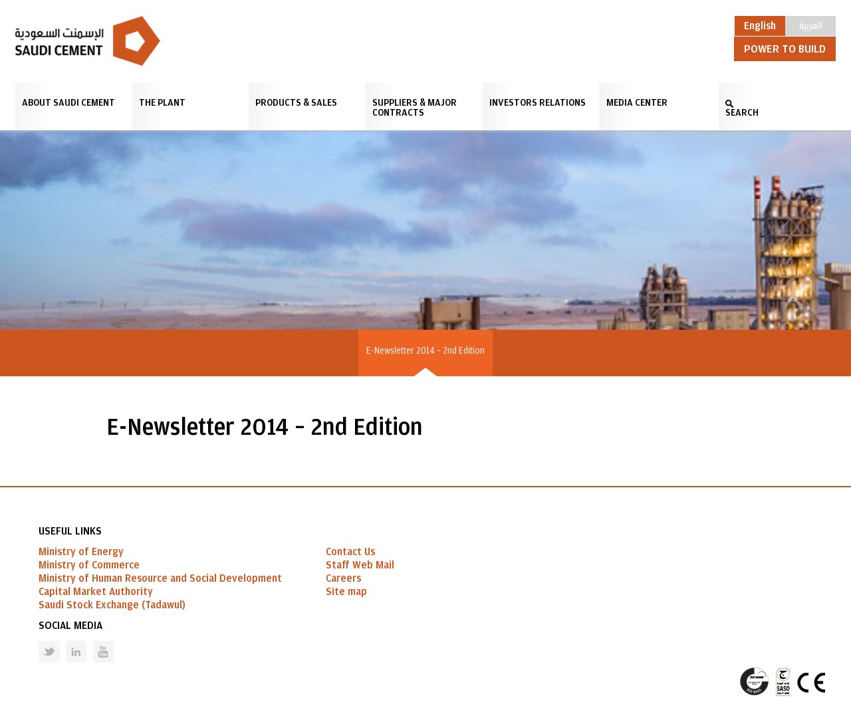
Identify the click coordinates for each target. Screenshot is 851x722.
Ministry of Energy (81, 551)
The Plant (162, 103)
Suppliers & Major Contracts (414, 108)
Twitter (39, 641)
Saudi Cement (87, 41)
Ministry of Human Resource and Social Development (160, 578)
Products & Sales (296, 103)
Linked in (67, 641)
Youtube (95, 641)
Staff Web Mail (360, 565)
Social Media (70, 625)
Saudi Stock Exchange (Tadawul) (112, 605)
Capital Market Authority (96, 591)
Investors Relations (537, 103)
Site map (346, 591)
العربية (810, 24)
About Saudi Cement (68, 103)
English (760, 26)
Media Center (637, 103)
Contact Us (350, 551)
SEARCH (742, 113)
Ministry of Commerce (89, 565)
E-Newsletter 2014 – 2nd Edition (425, 351)
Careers (343, 578)
